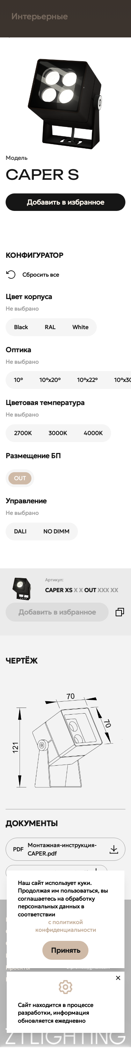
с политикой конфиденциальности (65, 925)
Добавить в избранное (57, 612)
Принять (65, 950)
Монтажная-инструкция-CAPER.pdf (65, 849)
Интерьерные (39, 411)
